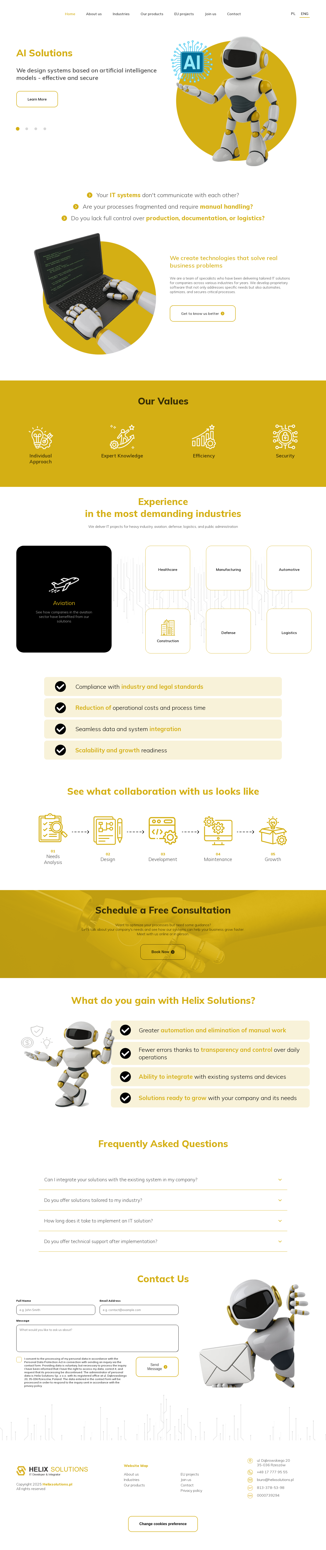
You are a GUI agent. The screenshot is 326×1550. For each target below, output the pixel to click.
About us (131, 1474)
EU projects (190, 1474)
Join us (186, 1480)
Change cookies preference (163, 1524)
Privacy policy (191, 1491)
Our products (134, 1485)
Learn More (37, 99)
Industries (131, 1480)
